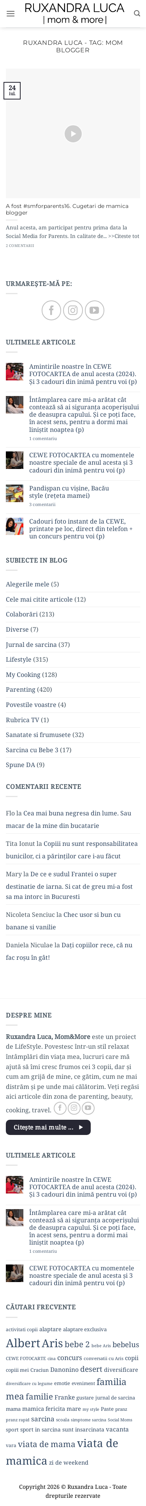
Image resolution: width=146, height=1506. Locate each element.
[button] (10, 13)
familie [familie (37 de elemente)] (39, 1396)
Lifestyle (19, 659)
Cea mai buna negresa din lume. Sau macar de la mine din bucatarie (68, 819)
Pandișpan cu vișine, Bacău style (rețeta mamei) (69, 492)
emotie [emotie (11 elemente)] (62, 1383)
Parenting (20, 689)
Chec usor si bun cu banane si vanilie (63, 920)
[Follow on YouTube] (94, 310)
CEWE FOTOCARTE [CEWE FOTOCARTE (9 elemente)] (26, 1358)
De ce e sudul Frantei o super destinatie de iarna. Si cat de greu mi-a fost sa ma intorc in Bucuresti (69, 885)
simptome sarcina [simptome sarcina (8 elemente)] (88, 1420)
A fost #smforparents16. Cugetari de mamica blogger (67, 209)
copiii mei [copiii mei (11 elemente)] (17, 1369)
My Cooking (23, 674)
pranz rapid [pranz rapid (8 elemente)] (18, 1420)
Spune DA (20, 764)
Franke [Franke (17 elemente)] (65, 1397)
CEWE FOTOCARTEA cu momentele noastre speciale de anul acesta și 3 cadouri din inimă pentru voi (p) (81, 462)
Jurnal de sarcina (31, 644)
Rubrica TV (22, 720)
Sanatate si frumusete (38, 734)
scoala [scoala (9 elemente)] (62, 1420)
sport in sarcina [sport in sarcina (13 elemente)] (40, 1429)
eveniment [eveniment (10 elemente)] (83, 1383)
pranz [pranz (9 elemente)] (121, 1409)
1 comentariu (56, 438)
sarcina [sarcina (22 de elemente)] (43, 1418)
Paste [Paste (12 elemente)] (107, 1408)
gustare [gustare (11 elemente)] (85, 1397)
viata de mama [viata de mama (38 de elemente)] (47, 1444)
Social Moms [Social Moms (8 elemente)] (120, 1420)
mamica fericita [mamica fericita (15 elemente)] (43, 1408)
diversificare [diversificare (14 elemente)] (121, 1369)
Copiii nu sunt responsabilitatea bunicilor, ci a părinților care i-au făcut (72, 849)
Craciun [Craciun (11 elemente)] (39, 1369)
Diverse (17, 629)
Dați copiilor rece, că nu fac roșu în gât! (69, 951)
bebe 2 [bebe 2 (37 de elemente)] (77, 1344)
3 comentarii (54, 504)
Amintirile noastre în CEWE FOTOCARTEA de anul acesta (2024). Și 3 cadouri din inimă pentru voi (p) (83, 374)
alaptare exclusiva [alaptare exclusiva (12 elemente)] (85, 1329)
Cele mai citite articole (39, 599)
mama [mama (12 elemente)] (13, 1408)
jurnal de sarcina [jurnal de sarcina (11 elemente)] (115, 1397)
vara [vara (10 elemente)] (11, 1445)
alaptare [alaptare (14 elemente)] (50, 1329)
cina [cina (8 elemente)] (51, 1358)
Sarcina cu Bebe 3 (32, 750)
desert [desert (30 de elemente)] (91, 1369)
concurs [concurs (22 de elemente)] (69, 1357)
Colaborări (22, 614)
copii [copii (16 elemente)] (132, 1358)
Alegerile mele (27, 584)
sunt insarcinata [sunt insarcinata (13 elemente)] (83, 1429)
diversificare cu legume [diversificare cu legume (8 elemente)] (29, 1383)
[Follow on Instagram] (73, 310)
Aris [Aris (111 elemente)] (52, 1343)
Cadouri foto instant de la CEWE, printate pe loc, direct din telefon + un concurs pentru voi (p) (81, 529)
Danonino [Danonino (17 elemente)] (64, 1369)
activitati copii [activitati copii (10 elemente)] (22, 1329)
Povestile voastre (31, 704)
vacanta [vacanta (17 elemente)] (117, 1429)
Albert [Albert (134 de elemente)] (23, 1343)
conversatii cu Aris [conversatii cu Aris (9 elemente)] (103, 1358)
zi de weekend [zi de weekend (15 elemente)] (68, 1462)
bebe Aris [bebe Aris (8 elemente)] (101, 1345)
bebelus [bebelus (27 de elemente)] (126, 1344)
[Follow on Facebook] (51, 310)
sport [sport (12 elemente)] (12, 1429)
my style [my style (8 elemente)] (91, 1409)
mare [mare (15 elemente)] (74, 1408)
